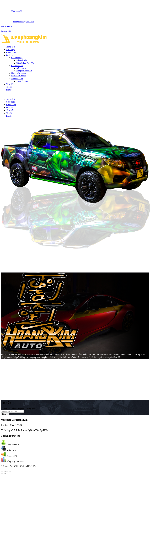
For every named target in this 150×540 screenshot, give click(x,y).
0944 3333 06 (16, 11)
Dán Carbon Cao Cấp (25, 63)
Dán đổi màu (21, 60)
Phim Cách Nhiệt (18, 76)
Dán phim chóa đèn (24, 71)
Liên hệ (9, 90)
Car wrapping (17, 58)
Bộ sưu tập (11, 52)
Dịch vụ (9, 55)
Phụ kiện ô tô (6, 26)
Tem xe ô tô (6, 31)
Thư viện (10, 84)
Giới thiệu (10, 50)
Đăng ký (5, 414)
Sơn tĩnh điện (17, 78)
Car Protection (17, 66)
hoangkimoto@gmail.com (23, 22)
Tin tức (9, 87)
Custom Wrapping (18, 73)
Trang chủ (10, 47)
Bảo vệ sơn (21, 68)
